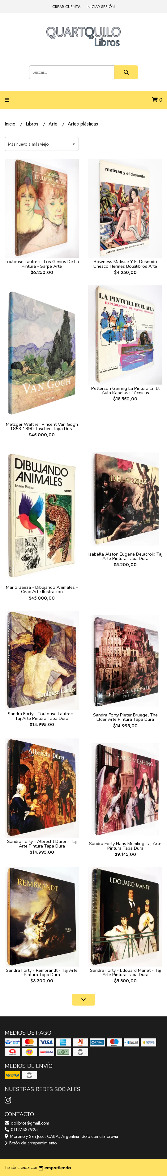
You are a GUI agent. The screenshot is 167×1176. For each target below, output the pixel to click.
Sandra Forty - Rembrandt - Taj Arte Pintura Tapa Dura (42, 972)
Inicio (11, 123)
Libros (33, 123)
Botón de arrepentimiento (31, 1143)
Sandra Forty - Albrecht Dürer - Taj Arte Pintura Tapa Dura (42, 843)
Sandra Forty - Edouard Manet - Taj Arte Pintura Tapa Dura (125, 972)
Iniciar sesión (101, 7)
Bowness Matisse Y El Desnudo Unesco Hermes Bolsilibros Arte (125, 263)
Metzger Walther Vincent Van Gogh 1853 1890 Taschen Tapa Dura (42, 426)
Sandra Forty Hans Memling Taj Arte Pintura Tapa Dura (125, 845)
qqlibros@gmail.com (27, 1123)
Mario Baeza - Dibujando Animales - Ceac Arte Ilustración (42, 589)
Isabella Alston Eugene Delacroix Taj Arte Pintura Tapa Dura (125, 556)
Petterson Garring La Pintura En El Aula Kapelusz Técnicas (125, 390)
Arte (54, 123)
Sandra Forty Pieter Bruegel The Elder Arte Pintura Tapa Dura (125, 717)
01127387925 (21, 1129)
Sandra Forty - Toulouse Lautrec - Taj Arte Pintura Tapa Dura (42, 716)
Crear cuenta (66, 7)
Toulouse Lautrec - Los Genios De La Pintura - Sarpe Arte (42, 263)
